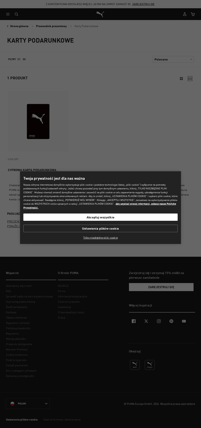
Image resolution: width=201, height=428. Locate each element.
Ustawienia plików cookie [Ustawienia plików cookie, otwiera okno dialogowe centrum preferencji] (100, 228)
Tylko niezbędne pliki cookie (100, 237)
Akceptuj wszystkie (100, 217)
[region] (100, 207)
